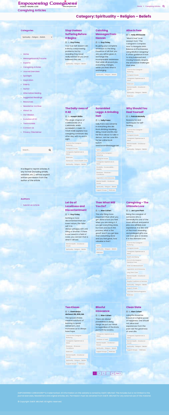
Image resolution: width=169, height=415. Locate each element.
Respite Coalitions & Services (137, 281)
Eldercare (130, 84)
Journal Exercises (31, 71)
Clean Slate (133, 307)
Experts (26, 62)
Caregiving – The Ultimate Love (137, 204)
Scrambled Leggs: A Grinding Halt (107, 112)
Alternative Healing (32, 93)
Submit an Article (31, 205)
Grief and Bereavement (135, 266)
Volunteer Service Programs (136, 291)
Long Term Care (132, 272)
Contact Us (28, 127)
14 (112, 373)
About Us (27, 110)
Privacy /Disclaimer (32, 132)
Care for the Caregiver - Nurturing (135, 71)
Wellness (130, 96)
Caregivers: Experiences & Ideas (136, 79)
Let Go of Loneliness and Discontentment (76, 206)
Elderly (26, 84)
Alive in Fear (134, 30)
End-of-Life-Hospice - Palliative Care (134, 261)
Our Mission (28, 114)
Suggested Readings (32, 97)
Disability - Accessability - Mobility (105, 168)
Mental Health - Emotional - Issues (136, 88)
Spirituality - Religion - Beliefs (76, 64)
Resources (28, 101)
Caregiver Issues (133, 75)
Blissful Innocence (102, 309)
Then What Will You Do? (105, 204)
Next (117, 373)
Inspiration (28, 80)
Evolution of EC (30, 119)
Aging (98, 150)
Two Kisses (72, 307)
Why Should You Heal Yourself (136, 110)
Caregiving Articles (32, 10)
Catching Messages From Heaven (106, 34)
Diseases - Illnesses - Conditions (104, 174)
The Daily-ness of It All (76, 110)
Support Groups (101, 190)
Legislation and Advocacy (105, 178)
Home (139, 6)
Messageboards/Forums (34, 58)
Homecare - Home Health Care (76, 161)
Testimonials (29, 123)
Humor (26, 88)
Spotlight (27, 75)
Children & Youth (102, 339)
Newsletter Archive (32, 106)
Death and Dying (133, 257)
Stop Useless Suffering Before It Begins (76, 34)
